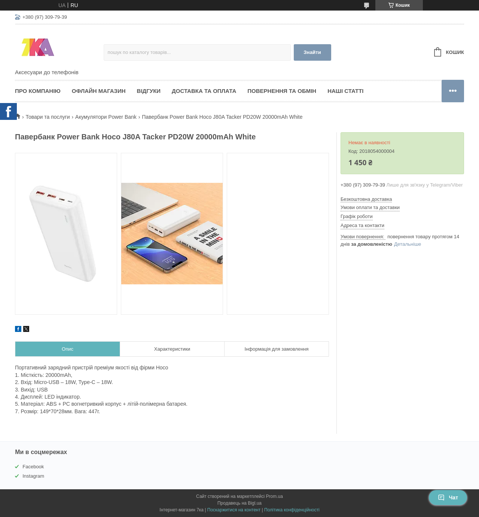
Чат (448, 497)
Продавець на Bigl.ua (239, 503)
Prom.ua (274, 496)
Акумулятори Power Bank (106, 117)
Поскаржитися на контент (233, 510)
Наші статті (345, 91)
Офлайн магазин (99, 91)
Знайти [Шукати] (312, 52)
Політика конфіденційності (292, 510)
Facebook (33, 466)
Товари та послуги (47, 117)
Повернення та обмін (281, 91)
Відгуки (149, 91)
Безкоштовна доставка (366, 199)
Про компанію (38, 91)
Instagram (33, 476)
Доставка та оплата (204, 91)
